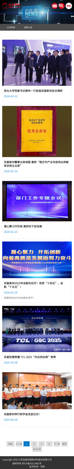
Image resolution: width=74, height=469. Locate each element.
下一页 (57, 443)
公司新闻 (11, 27)
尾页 (64, 443)
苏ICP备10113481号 (31, 463)
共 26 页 (37, 449)
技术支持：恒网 (37, 466)
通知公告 (28, 27)
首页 (10, 443)
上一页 (19, 443)
